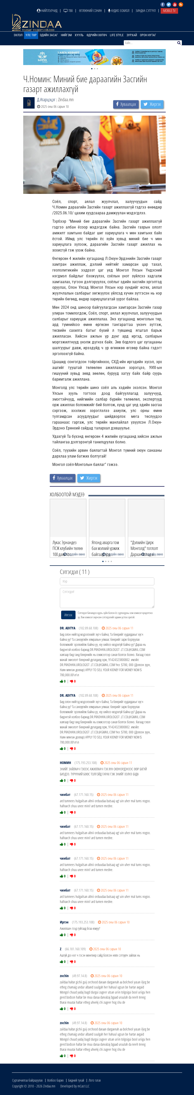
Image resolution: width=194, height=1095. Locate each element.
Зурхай (132, 35)
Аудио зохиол (118, 10)
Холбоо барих (55, 1080)
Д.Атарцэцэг (46, 99)
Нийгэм (66, 35)
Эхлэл (18, 35)
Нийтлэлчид (47, 10)
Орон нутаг (148, 35)
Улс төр (31, 35)
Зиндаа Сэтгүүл (146, 10)
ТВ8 (68, 10)
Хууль (79, 35)
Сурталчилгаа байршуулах (27, 1080)
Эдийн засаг (49, 35)
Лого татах (95, 1080)
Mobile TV (169, 10)
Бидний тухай (76, 1080)
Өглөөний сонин (90, 10)
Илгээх (68, 614)
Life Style (117, 35)
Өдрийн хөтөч (97, 35)
